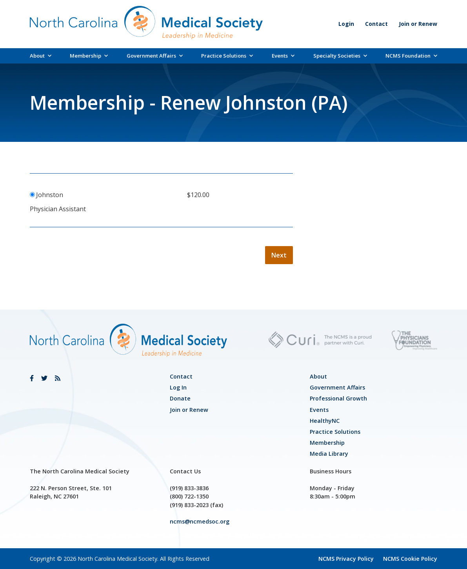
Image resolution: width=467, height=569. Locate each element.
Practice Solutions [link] (227, 55)
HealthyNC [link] (325, 420)
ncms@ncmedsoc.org (199, 521)
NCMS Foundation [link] (411, 55)
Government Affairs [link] (155, 55)
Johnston (49, 194)
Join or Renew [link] (418, 23)
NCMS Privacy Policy (346, 558)
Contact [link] (376, 23)
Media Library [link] (329, 453)
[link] (32, 378)
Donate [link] (180, 398)
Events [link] (283, 55)
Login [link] (346, 23)
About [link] (40, 55)
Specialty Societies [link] (340, 55)
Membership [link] (89, 55)
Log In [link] (178, 387)
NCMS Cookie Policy (410, 558)
